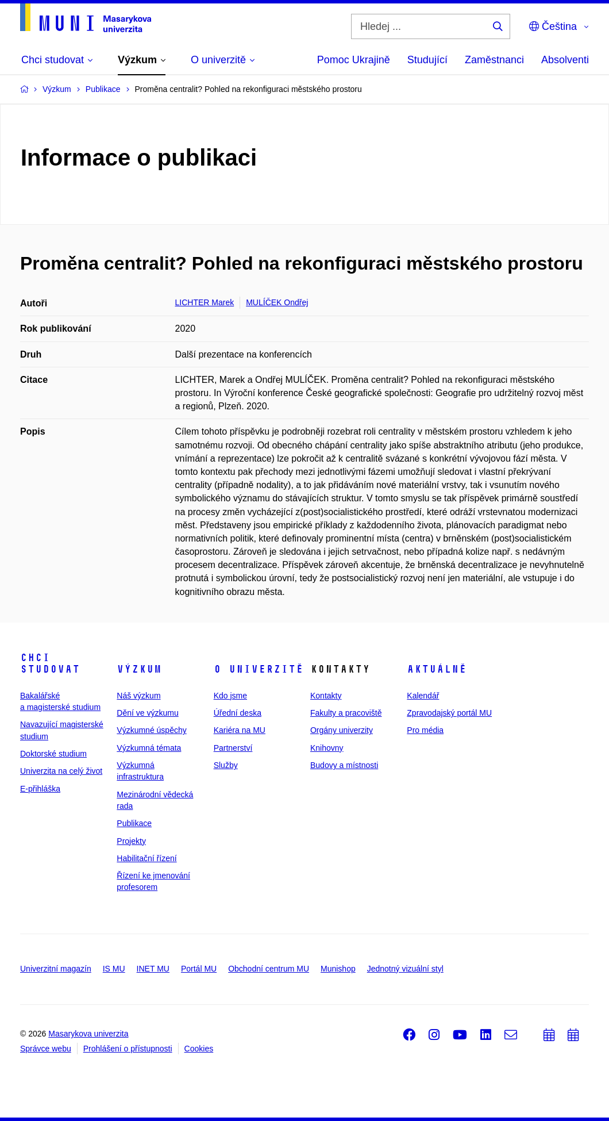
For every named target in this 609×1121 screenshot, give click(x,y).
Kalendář (423, 695)
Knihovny (327, 748)
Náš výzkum (138, 695)
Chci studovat (50, 663)
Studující (427, 60)
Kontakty (325, 695)
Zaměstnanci (494, 60)
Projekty (131, 841)
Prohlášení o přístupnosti (127, 1048)
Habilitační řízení (146, 858)
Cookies (199, 1048)
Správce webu (45, 1048)
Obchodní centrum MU (268, 968)
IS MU (114, 968)
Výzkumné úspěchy (151, 730)
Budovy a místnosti (344, 765)
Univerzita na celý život (61, 771)
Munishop (338, 968)
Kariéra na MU (239, 730)
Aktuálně (437, 669)
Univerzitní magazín (55, 968)
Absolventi (565, 60)
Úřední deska (237, 712)
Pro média (425, 730)
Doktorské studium (53, 753)
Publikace (134, 823)
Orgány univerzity (341, 730)
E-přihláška (40, 788)
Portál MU (199, 968)
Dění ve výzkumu (147, 712)
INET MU (153, 968)
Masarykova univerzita (88, 1033)
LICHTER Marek (204, 302)
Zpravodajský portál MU (449, 712)
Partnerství (233, 748)
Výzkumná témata (149, 748)
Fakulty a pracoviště (346, 712)
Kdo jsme (230, 695)
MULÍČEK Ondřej (277, 302)
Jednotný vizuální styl (405, 968)
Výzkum (139, 669)
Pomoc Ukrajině (353, 60)
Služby (226, 765)
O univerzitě (258, 669)
